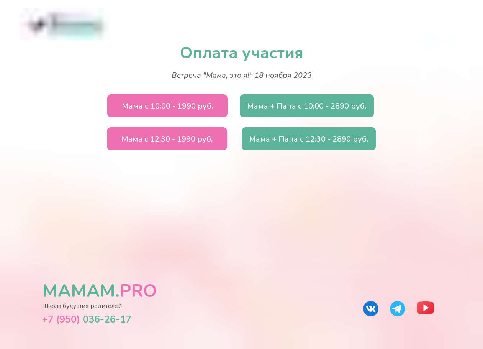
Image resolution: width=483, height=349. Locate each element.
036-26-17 (86, 319)
